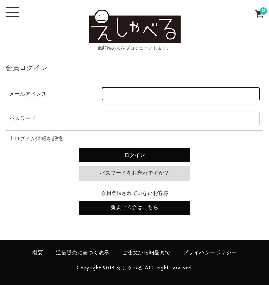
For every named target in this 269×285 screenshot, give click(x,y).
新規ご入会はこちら (134, 208)
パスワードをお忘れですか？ (134, 173)
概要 (37, 253)
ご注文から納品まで (146, 253)
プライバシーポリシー (210, 253)
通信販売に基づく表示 (83, 253)
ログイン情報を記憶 (35, 139)
